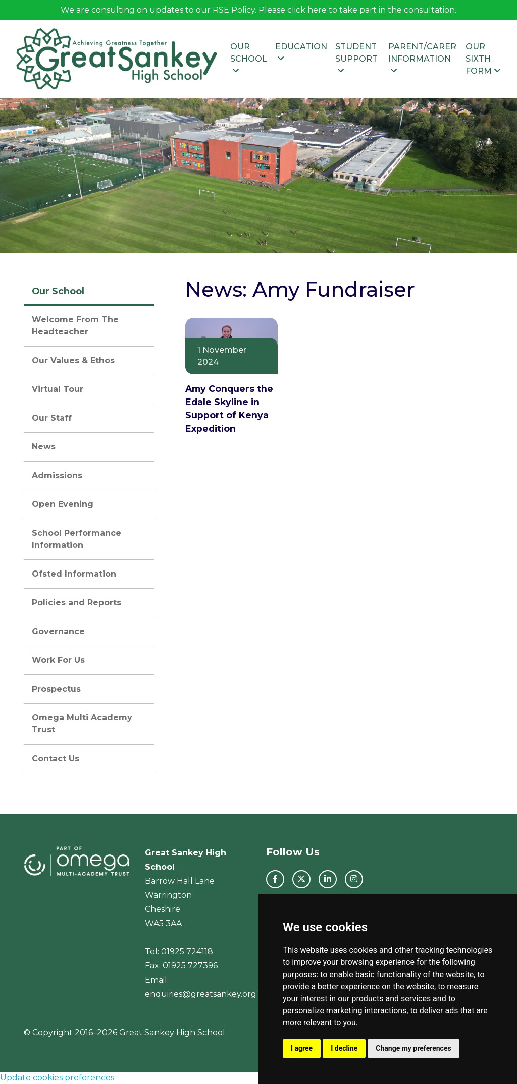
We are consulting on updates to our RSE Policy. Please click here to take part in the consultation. (258, 10)
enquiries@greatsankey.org (200, 994)
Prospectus (56, 689)
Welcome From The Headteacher (75, 325)
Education (301, 52)
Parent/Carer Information (422, 58)
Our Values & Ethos (73, 360)
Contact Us (55, 758)
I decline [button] (344, 1048)
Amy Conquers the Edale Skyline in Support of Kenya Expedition (229, 408)
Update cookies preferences (57, 1077)
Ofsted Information (74, 574)
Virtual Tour (57, 389)
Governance (58, 631)
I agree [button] (302, 1048)
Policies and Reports (76, 602)
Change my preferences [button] (413, 1048)
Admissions (57, 475)
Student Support (356, 58)
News (44, 446)
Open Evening (62, 504)
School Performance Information (76, 539)
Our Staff (52, 418)
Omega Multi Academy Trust (82, 723)
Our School (248, 58)
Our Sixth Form (483, 59)
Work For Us (58, 660)
